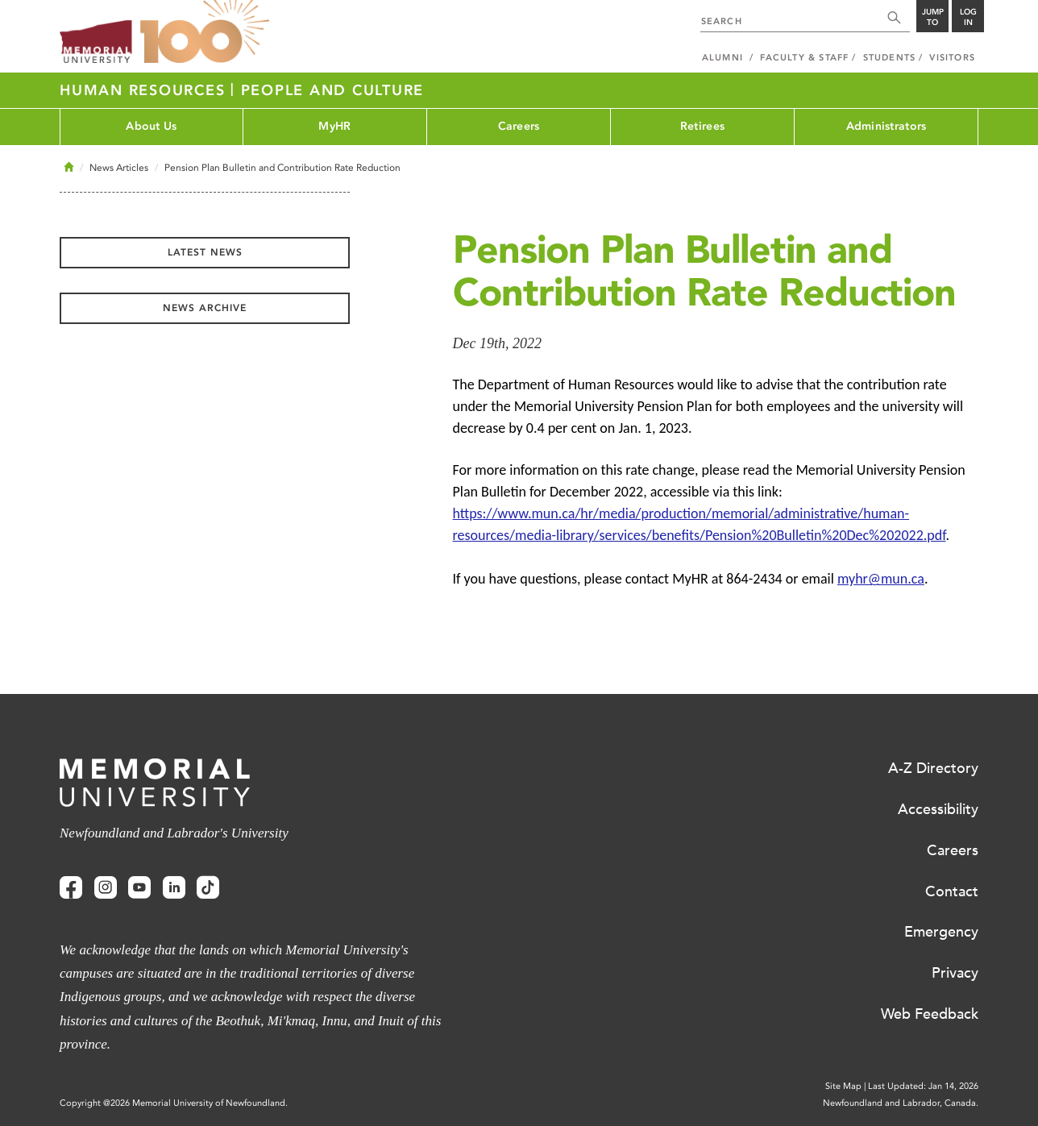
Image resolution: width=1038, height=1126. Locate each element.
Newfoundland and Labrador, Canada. (900, 1103)
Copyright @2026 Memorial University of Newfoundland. (174, 1103)
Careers (519, 126)
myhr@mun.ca (880, 579)
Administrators (886, 126)
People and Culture (333, 90)
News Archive (205, 308)
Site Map (843, 1086)
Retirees (702, 126)
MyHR (334, 126)
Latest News (205, 252)
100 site (204, 32)
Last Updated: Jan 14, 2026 (923, 1086)
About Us (151, 126)
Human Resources (145, 90)
